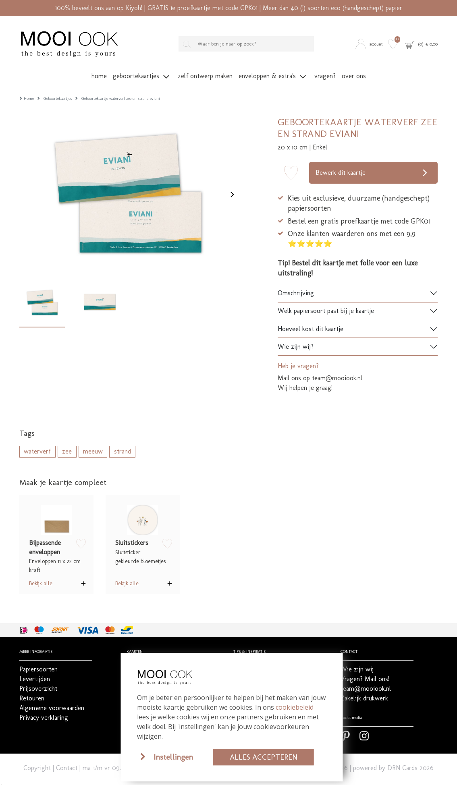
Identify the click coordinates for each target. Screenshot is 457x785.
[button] (370, 44)
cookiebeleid (295, 707)
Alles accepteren (263, 757)
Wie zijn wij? (296, 339)
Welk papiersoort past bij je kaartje (326, 304)
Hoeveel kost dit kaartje (310, 321)
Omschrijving (296, 286)
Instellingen (173, 757)
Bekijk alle (40, 576)
